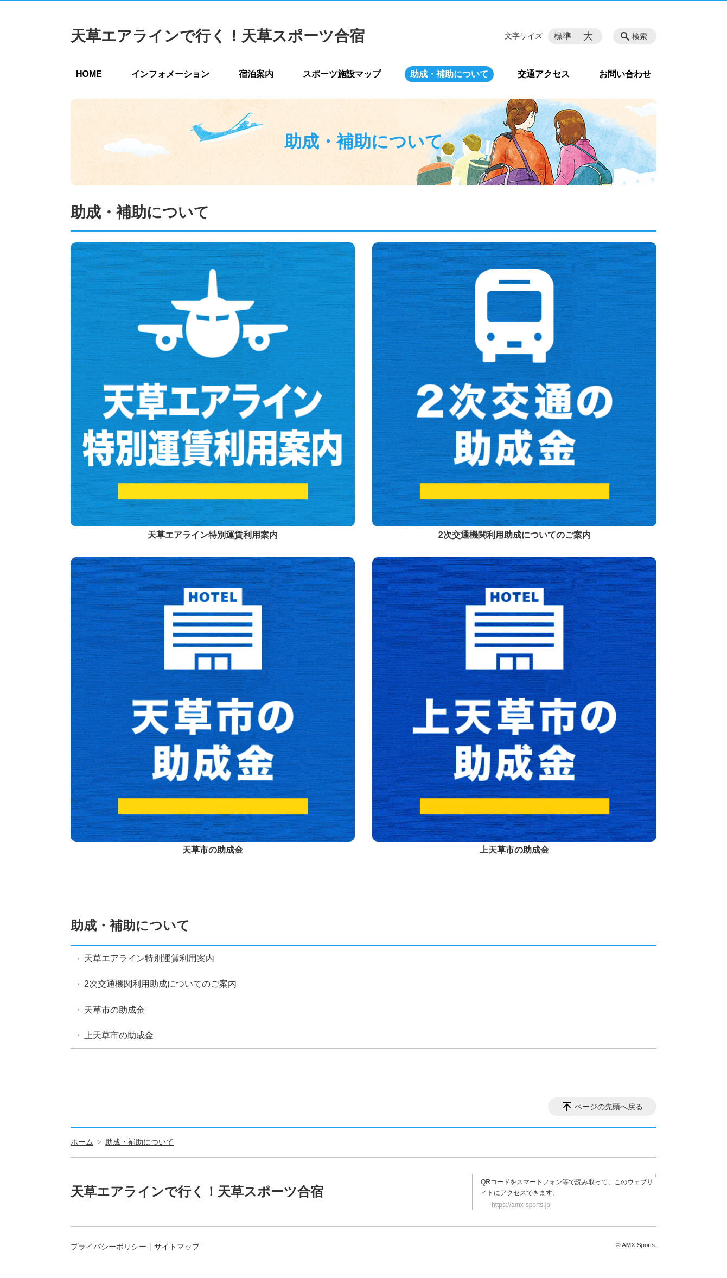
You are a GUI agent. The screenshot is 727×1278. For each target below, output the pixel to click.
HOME (89, 74)
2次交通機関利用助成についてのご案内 (514, 535)
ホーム (82, 1142)
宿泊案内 (256, 74)
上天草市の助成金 (514, 850)
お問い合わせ (625, 74)
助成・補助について (449, 74)
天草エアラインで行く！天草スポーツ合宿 (218, 36)
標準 (562, 36)
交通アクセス (544, 74)
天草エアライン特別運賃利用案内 (213, 535)
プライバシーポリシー (108, 1246)
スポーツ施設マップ (342, 74)
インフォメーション (170, 74)
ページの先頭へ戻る (609, 1106)
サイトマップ (177, 1246)
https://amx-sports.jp (521, 1205)
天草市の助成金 (212, 850)
